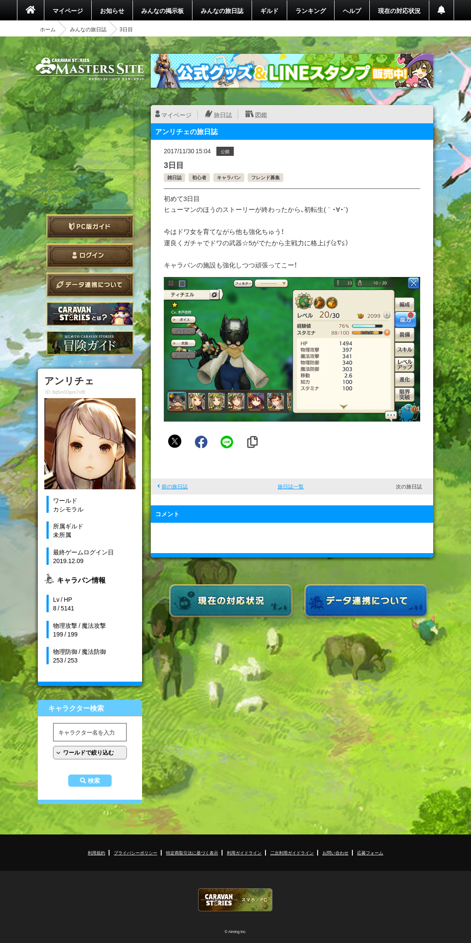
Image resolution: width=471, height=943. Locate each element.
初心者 (199, 177)
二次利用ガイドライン (292, 852)
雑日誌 (174, 177)
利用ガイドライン (244, 852)
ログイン (89, 255)
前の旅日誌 (175, 486)
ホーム (48, 29)
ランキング (310, 10)
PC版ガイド (89, 226)
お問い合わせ (335, 852)
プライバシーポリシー (135, 852)
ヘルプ (352, 10)
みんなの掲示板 (162, 10)
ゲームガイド (89, 343)
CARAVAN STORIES (235, 899)
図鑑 (261, 114)
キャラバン (229, 177)
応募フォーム (370, 852)
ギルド (269, 10)
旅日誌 (223, 114)
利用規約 (96, 852)
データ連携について (89, 285)
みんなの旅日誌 (222, 10)
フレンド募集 (265, 177)
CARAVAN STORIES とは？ (89, 314)
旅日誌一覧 (291, 486)
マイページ (68, 10)
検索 (94, 781)
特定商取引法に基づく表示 (192, 852)
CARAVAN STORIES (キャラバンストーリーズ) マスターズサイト (89, 69)
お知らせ (112, 10)
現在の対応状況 (399, 10)
